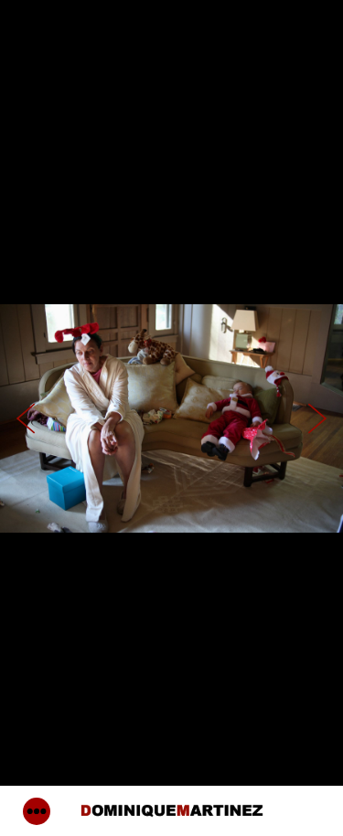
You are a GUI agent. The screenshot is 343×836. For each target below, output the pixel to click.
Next (317, 418)
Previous (25, 418)
